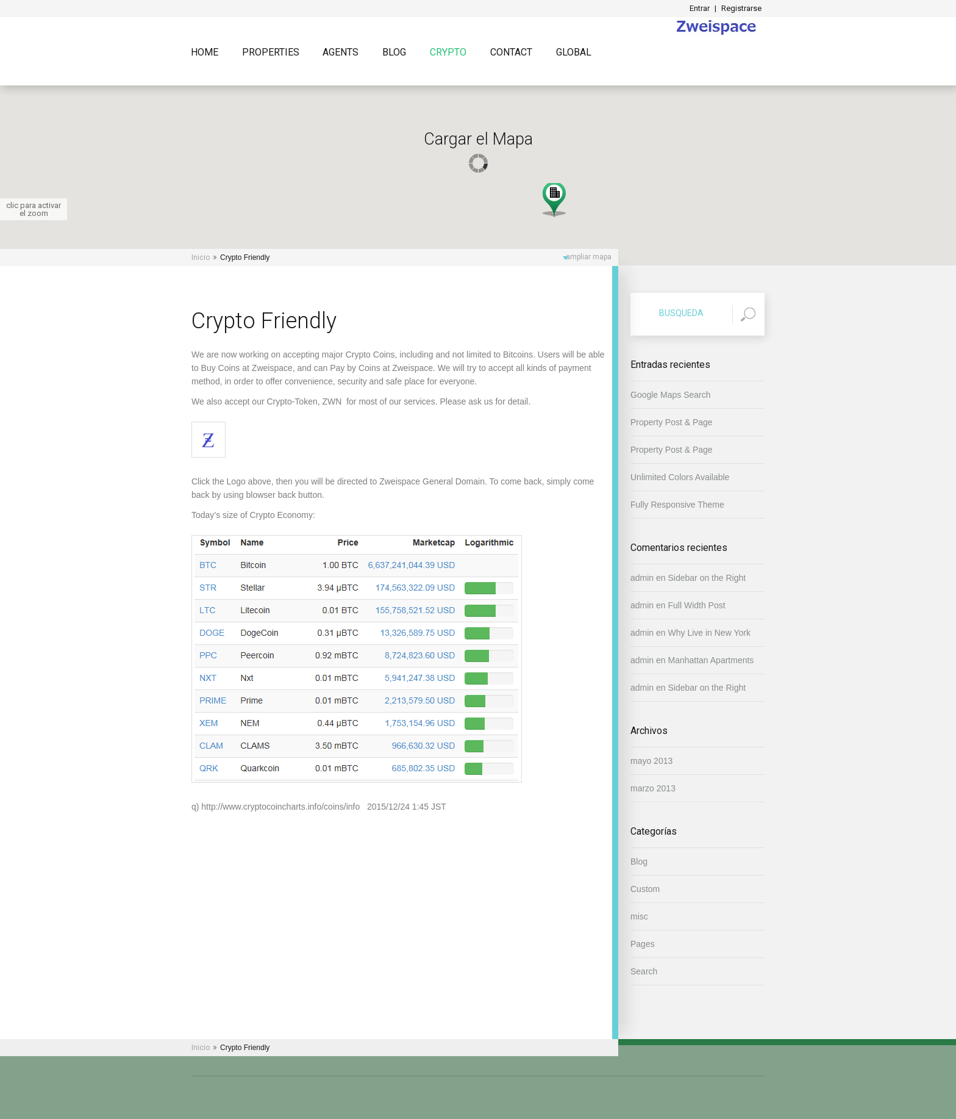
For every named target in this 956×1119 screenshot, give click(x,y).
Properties (270, 53)
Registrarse (741, 8)
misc (639, 916)
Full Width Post (697, 605)
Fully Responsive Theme (677, 504)
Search (643, 971)
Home (204, 53)
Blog (394, 53)
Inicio (200, 257)
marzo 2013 (653, 788)
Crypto (448, 53)
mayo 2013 (651, 761)
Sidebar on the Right (707, 578)
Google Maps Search (670, 395)
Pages (642, 944)
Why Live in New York (709, 633)
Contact (511, 53)
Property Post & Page (671, 422)
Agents (340, 53)
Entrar (700, 8)
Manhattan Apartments (711, 660)
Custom (645, 889)
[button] (554, 199)
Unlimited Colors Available (679, 477)
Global (573, 53)
